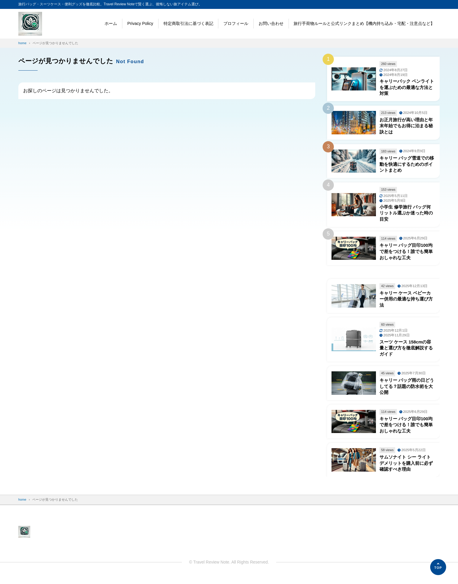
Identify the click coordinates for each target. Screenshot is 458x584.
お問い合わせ (271, 23)
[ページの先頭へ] (438, 567)
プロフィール (235, 23)
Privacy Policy (140, 23)
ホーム (111, 23)
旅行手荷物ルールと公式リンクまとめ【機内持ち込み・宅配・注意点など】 (364, 23)
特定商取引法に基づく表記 (188, 23)
